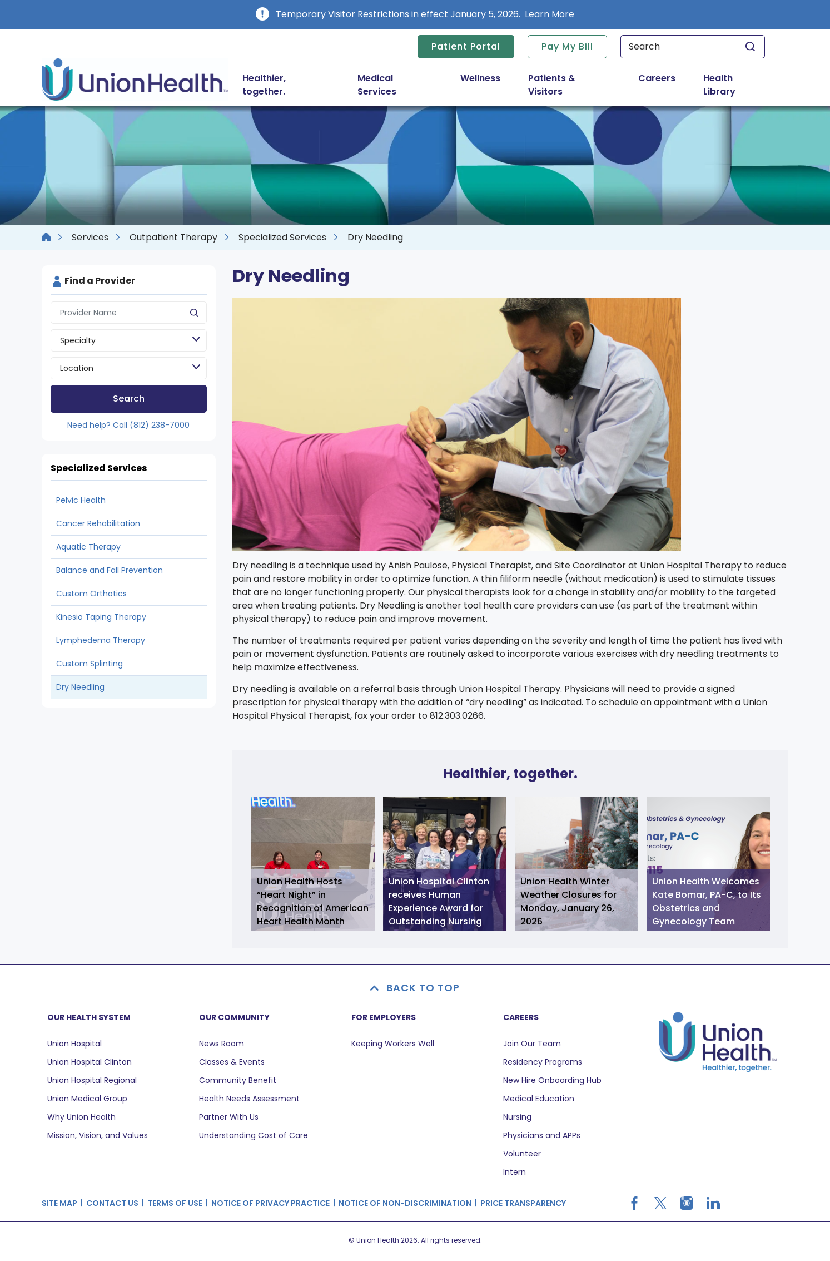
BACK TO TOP (415, 988)
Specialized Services (282, 237)
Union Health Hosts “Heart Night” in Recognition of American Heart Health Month (313, 901)
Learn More (549, 14)
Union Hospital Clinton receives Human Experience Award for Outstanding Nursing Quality (439, 903)
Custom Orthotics (91, 593)
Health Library (719, 85)
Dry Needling (80, 687)
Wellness (480, 78)
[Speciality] (129, 340)
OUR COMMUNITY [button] (234, 1017)
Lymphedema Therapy (100, 640)
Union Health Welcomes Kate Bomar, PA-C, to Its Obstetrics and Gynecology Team (706, 901)
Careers (656, 78)
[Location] (129, 368)
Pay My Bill (567, 46)
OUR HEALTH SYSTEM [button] (89, 1017)
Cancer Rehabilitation (98, 523)
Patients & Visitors (566, 85)
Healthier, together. (264, 85)
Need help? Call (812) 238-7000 (128, 425)
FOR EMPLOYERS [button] (383, 1017)
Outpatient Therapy (173, 237)
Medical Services (398, 85)
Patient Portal (465, 46)
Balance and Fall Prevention (109, 570)
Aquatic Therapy (88, 546)
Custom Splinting (89, 663)
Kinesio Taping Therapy (101, 616)
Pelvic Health (81, 500)
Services (90, 237)
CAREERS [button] (521, 1017)
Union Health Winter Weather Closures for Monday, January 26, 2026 (568, 901)
